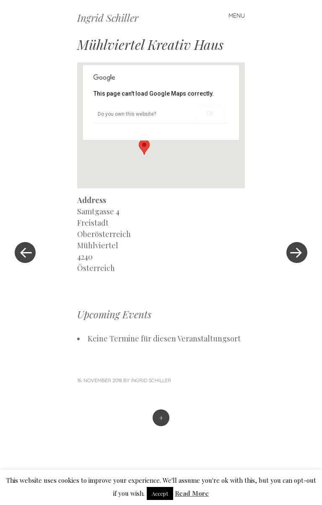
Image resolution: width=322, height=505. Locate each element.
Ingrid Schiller (107, 17)
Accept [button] (160, 493)
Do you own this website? (127, 114)
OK (210, 113)
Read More (192, 493)
